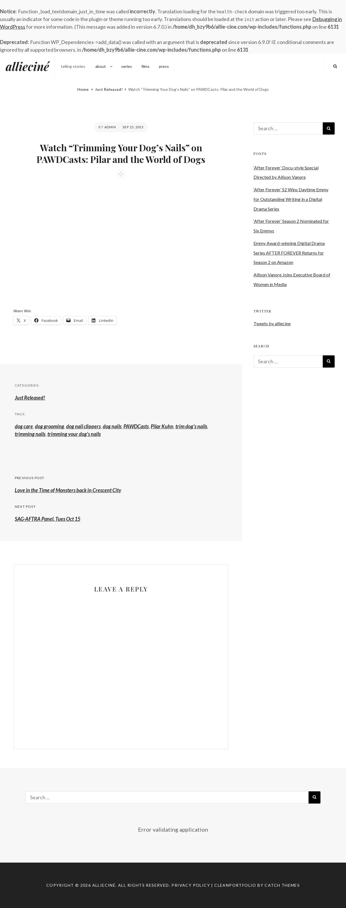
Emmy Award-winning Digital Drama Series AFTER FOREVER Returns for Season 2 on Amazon (289, 252)
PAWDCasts (136, 426)
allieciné (27, 66)
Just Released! (109, 89)
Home (83, 89)
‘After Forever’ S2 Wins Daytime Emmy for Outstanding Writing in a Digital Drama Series (290, 199)
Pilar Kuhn (162, 426)
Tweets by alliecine (272, 323)
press (164, 66)
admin (110, 127)
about (104, 66)
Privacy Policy (190, 885)
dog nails (112, 426)
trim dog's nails (191, 426)
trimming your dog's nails (74, 434)
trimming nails (30, 434)
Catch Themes (282, 885)
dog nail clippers (83, 426)
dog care (24, 426)
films (145, 66)
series (126, 66)
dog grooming (49, 426)
